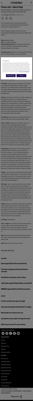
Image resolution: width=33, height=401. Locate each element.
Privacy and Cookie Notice (24, 71)
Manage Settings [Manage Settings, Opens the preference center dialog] (10, 75)
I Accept (21, 75)
